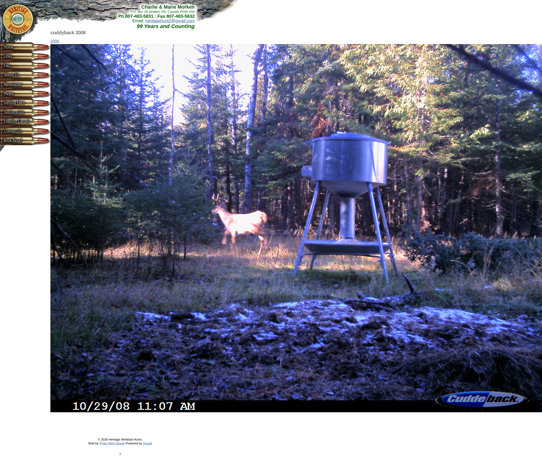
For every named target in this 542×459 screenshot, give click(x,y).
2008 (54, 41)
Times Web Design (112, 443)
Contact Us (16, 131)
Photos (16, 93)
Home (16, 46)
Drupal (147, 443)
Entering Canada (16, 121)
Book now (16, 140)
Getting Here (16, 103)
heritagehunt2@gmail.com (170, 20)
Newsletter (16, 84)
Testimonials (16, 112)
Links (16, 56)
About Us (16, 74)
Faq (16, 65)
